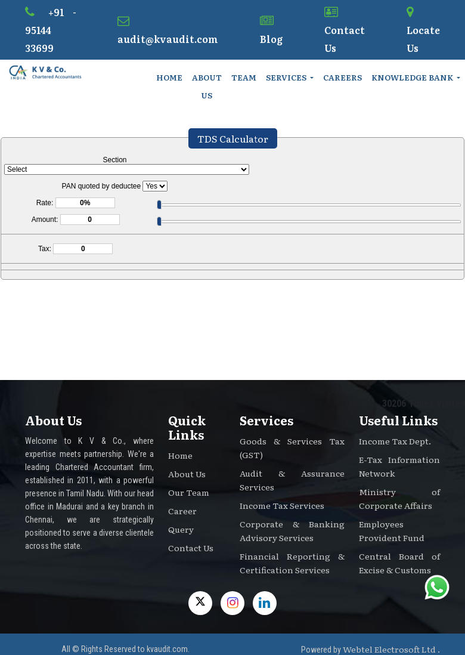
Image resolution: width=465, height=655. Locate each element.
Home (169, 77)
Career (182, 511)
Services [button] (287, 77)
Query (181, 529)
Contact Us (344, 30)
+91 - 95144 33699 (50, 30)
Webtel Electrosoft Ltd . (391, 649)
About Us (207, 86)
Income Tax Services (282, 505)
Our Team (188, 492)
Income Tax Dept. (395, 441)
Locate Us (423, 30)
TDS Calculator (232, 138)
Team (243, 77)
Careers (342, 77)
